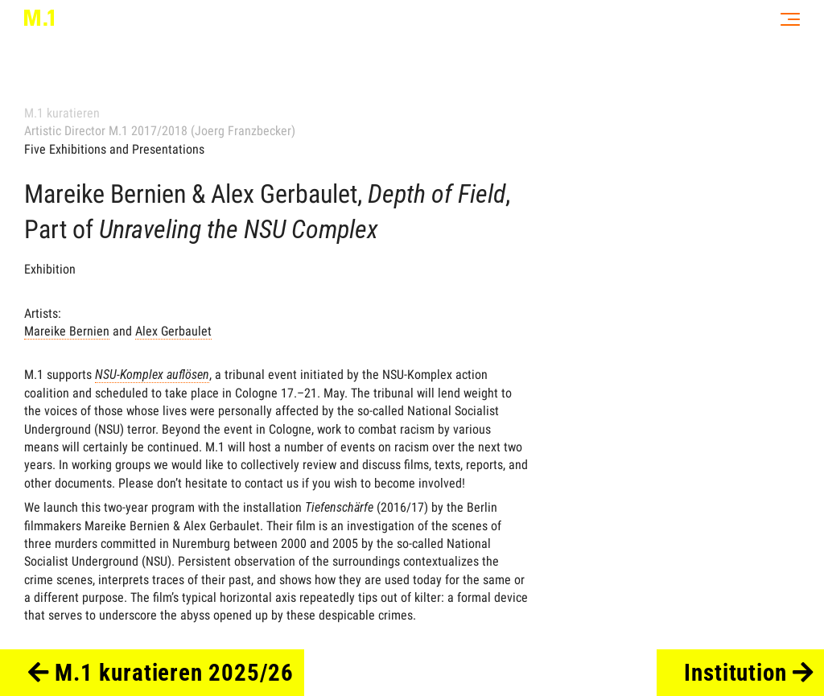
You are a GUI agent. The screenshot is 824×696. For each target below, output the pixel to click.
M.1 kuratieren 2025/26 (161, 672)
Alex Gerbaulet (173, 331)
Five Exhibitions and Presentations (114, 149)
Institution (749, 672)
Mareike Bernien (66, 331)
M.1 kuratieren (62, 113)
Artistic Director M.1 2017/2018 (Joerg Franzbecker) (159, 130)
